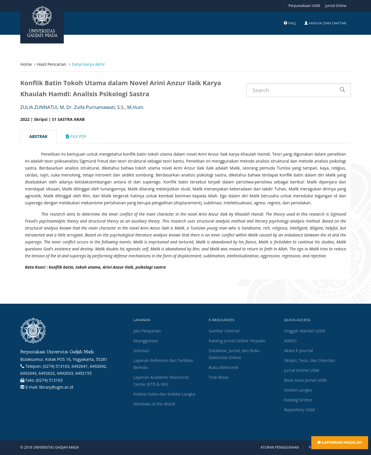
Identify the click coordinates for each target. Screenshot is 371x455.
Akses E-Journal (298, 350)
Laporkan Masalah (339, 442)
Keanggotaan (145, 340)
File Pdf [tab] (76, 136)
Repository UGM (299, 409)
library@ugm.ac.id (56, 387)
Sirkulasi (141, 350)
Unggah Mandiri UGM (304, 331)
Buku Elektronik (223, 367)
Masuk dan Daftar (325, 23)
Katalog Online (298, 400)
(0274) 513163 (49, 380)
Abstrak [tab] (38, 136)
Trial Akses (219, 377)
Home (26, 64)
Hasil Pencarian (51, 64)
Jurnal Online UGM (301, 370)
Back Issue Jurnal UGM (305, 380)
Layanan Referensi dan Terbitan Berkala (163, 364)
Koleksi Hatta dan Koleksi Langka (164, 394)
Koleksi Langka (298, 390)
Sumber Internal (224, 331)
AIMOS (290, 340)
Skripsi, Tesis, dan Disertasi (309, 360)
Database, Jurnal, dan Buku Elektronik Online (234, 354)
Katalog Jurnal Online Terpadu (237, 340)
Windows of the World (154, 404)
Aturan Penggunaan (280, 447)
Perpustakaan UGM (304, 5)
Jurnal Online (335, 5)
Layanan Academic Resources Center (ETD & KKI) (161, 380)
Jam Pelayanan (147, 331)
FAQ (290, 23)
